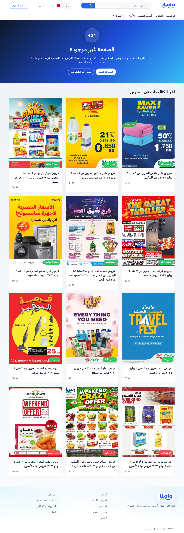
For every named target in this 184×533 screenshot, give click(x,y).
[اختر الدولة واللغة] (46, 5)
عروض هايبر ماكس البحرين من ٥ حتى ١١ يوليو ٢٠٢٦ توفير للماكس (148, 175)
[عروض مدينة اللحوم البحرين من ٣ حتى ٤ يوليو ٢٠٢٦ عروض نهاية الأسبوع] (35, 423)
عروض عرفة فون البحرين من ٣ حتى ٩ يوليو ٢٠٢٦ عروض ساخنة (150, 275)
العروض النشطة (98, 500)
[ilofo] (168, 5)
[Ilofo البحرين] (166, 497)
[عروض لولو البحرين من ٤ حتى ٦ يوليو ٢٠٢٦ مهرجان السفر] (148, 330)
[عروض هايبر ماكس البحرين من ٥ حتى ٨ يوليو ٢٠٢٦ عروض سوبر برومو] (92, 133)
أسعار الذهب (145, 15)
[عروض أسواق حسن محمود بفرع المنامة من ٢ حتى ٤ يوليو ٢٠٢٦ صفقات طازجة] (92, 423)
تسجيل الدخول (19, 5)
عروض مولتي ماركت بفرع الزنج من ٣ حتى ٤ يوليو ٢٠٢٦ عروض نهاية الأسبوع (150, 465)
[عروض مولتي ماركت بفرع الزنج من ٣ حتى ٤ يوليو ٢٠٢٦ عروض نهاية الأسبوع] (148, 423)
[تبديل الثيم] (67, 5)
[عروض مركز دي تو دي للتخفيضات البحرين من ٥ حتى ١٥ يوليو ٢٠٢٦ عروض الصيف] (35, 133)
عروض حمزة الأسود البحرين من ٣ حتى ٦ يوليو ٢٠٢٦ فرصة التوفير (36, 372)
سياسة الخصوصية (47, 500)
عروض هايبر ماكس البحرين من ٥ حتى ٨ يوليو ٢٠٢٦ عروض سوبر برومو (93, 175)
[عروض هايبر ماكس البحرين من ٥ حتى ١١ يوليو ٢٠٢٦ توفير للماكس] (148, 133)
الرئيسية (170, 15)
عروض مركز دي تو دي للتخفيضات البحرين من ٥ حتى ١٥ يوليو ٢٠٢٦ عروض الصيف (36, 177)
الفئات (117, 15)
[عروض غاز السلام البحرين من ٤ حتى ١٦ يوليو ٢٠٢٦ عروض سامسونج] (35, 233)
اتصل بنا (52, 511)
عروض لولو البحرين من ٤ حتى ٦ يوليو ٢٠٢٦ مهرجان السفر (151, 372)
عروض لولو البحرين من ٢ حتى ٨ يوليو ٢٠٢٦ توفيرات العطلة (94, 372)
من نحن (52, 494)
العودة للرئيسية (106, 72)
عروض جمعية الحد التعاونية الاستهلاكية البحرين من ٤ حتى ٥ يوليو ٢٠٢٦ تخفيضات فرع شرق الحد (92, 277)
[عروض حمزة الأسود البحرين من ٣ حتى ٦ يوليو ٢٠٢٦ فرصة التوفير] (35, 330)
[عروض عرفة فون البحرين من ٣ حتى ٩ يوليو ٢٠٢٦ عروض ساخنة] (148, 233)
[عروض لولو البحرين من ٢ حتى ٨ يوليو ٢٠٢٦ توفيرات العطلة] (92, 330)
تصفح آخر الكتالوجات (81, 72)
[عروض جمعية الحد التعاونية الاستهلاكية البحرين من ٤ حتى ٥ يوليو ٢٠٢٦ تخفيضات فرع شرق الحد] (92, 233)
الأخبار (131, 15)
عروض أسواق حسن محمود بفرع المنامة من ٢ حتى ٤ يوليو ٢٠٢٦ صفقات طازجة (93, 465)
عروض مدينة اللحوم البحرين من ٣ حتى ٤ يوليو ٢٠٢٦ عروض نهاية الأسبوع (36, 465)
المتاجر (159, 15)
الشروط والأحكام (47, 506)
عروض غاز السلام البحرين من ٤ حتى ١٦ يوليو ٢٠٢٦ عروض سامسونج (36, 275)
